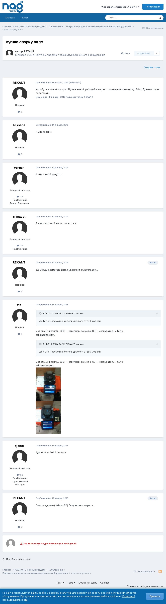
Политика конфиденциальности (145, 586)
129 (20, 245)
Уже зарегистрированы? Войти (120, 6)
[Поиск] (121, 17)
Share (125, 53)
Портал (24, 17)
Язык (60, 582)
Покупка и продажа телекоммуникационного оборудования (70, 54)
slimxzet (19, 216)
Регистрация (153, 6)
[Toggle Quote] (40, 313)
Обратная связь (88, 582)
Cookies (104, 582)
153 (20, 475)
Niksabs (19, 125)
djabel (19, 446)
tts (19, 305)
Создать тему (152, 67)
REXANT (29, 51)
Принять (155, 596)
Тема (71, 582)
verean (19, 167)
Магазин (10, 17)
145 (20, 196)
